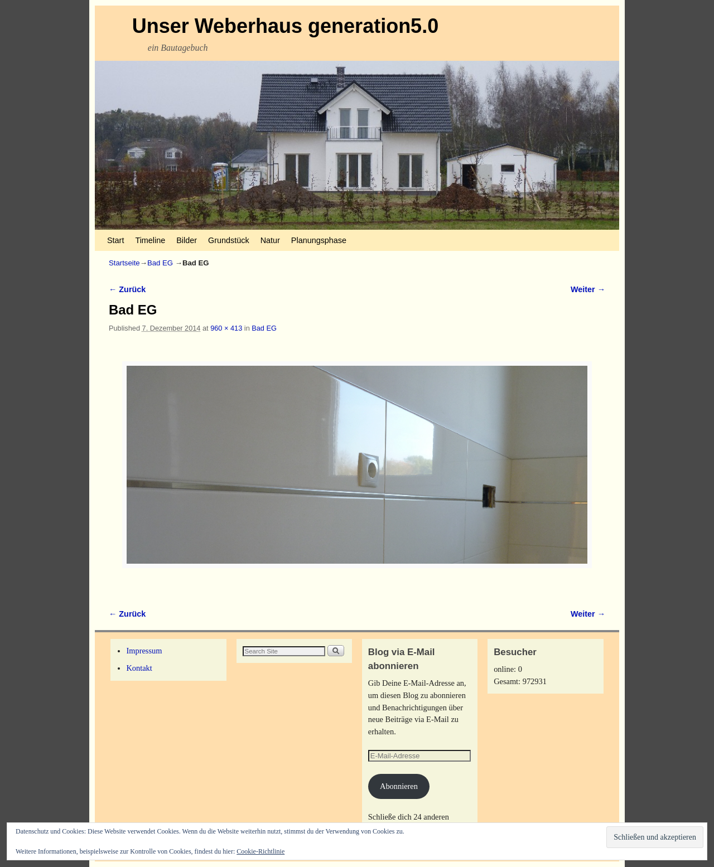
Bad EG (160, 263)
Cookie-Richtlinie (260, 851)
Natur (270, 240)
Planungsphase (318, 240)
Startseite (124, 263)
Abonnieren (399, 786)
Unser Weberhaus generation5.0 (285, 25)
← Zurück (127, 289)
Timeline (150, 240)
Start (115, 240)
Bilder (186, 240)
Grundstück (228, 240)
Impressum (144, 650)
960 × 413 (226, 328)
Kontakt (139, 667)
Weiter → (588, 289)
